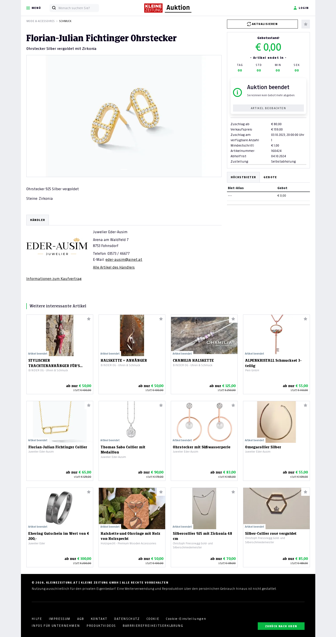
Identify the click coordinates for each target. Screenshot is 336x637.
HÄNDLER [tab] (37, 219)
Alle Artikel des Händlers (114, 267)
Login (301, 8)
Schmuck (65, 21)
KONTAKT (99, 618)
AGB (80, 618)
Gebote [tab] (270, 177)
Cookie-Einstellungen (186, 618)
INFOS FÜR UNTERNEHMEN (56, 625)
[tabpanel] (124, 247)
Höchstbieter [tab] (243, 177)
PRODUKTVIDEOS (101, 625)
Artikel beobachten (268, 108)
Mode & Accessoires (40, 21)
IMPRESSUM (59, 618)
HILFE (37, 618)
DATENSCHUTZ (127, 618)
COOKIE (152, 618)
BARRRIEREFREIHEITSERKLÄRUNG (153, 625)
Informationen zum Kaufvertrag (54, 278)
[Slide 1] (124, 169)
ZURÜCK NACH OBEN (281, 626)
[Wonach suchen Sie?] (78, 8)
